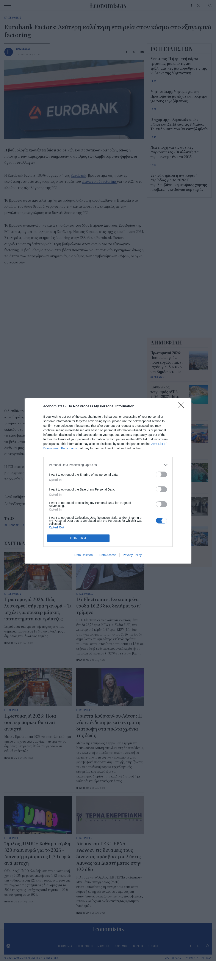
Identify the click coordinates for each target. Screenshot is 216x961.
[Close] (182, 406)
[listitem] (108, 465)
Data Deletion (83, 555)
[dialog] (108, 480)
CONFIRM (78, 538)
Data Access (107, 555)
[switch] (161, 474)
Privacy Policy (132, 555)
